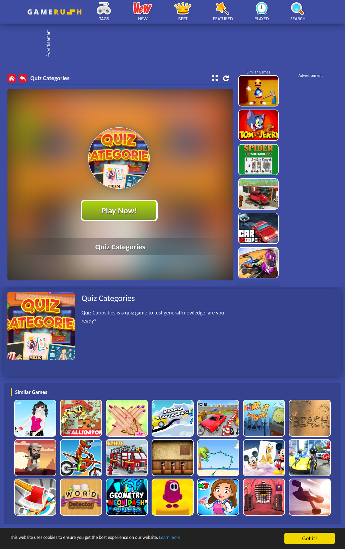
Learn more (210, 538)
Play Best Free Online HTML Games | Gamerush (54, 12)
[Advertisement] (176, 44)
